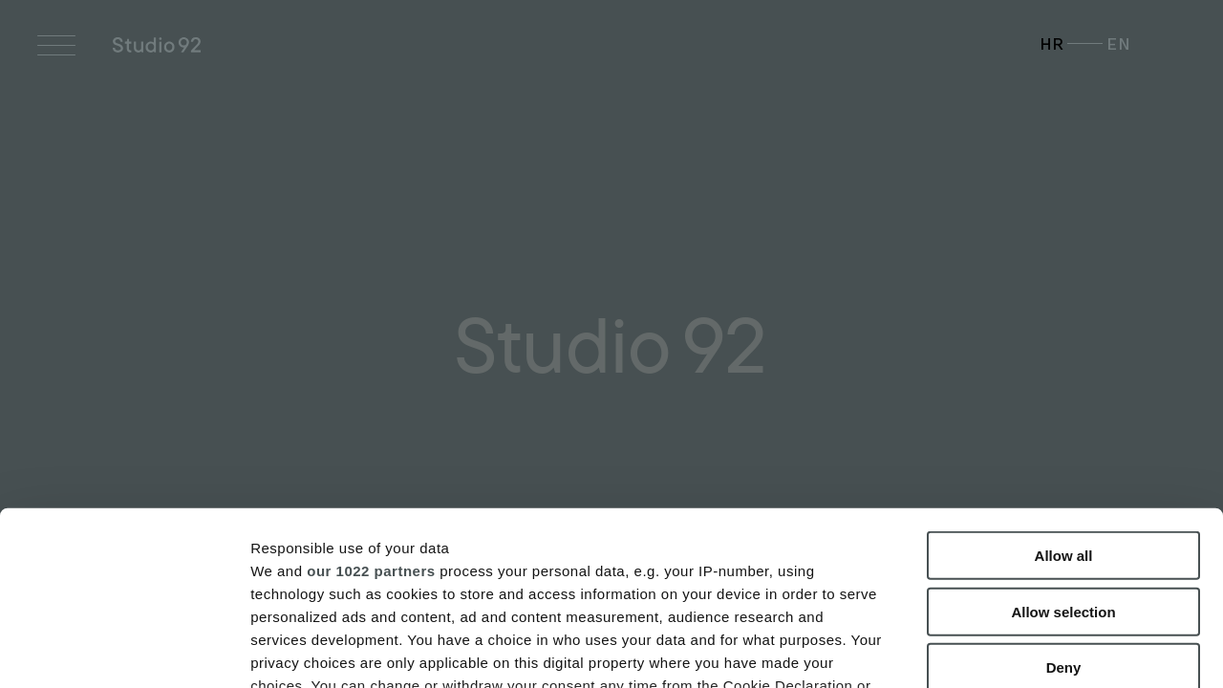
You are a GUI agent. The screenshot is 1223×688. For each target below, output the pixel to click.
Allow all (1064, 393)
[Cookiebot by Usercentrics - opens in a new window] (123, 650)
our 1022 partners (371, 407)
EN (1118, 44)
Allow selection (1063, 449)
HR (1052, 44)
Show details (1002, 650)
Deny (1064, 505)
